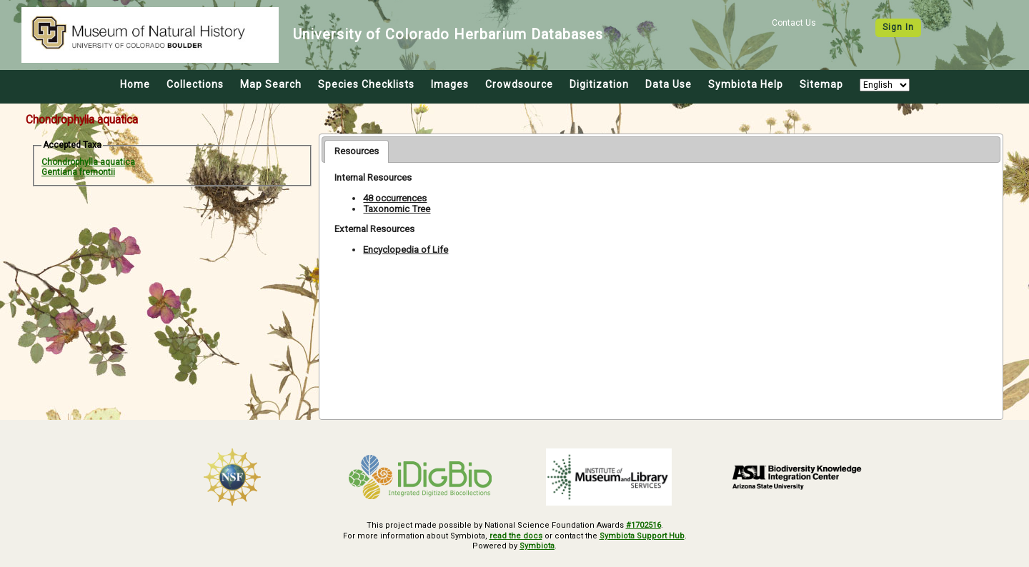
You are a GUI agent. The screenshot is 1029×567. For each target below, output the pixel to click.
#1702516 (643, 525)
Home (135, 84)
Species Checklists (366, 84)
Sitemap (821, 84)
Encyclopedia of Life (405, 249)
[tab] (356, 151)
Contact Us (794, 23)
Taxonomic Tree (396, 209)
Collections (195, 84)
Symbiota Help (745, 84)
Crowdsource (519, 84)
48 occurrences (395, 198)
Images (450, 84)
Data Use (668, 84)
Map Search (271, 84)
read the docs (515, 536)
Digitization (599, 84)
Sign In (898, 27)
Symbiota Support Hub (642, 536)
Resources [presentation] (356, 151)
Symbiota (537, 546)
